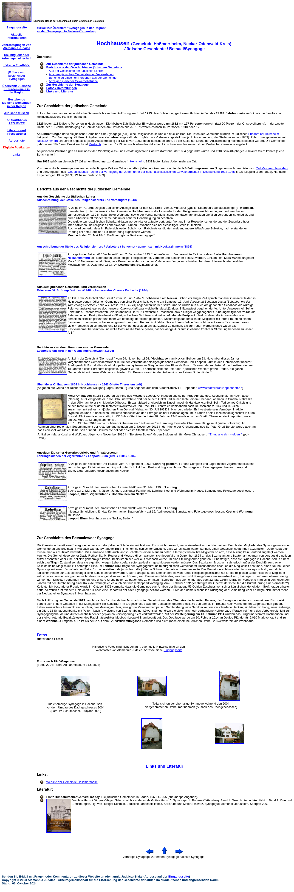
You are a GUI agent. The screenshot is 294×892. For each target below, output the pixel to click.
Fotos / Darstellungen (61, 88)
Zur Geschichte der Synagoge (67, 84)
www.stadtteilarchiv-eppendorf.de (220, 388)
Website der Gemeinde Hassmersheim (72, 782)
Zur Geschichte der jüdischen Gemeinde (75, 64)
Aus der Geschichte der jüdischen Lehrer (76, 70)
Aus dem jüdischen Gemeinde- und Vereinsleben (81, 74)
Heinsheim (137, 161)
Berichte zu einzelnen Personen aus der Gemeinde (82, 77)
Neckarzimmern (47, 140)
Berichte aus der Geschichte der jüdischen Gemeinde (84, 67)
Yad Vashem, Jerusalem (272, 168)
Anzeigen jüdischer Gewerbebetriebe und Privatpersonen (77, 452)
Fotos (42, 635)
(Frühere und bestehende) (16, 76)
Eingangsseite (173, 650)
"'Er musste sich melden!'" (225, 434)
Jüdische (16, 65)
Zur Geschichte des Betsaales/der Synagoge (76, 538)
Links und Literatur (60, 91)
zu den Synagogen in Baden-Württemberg (66, 31)
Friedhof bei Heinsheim (263, 134)
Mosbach (95, 144)
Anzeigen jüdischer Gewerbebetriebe (73, 81)
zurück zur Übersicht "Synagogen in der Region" (71, 28)
